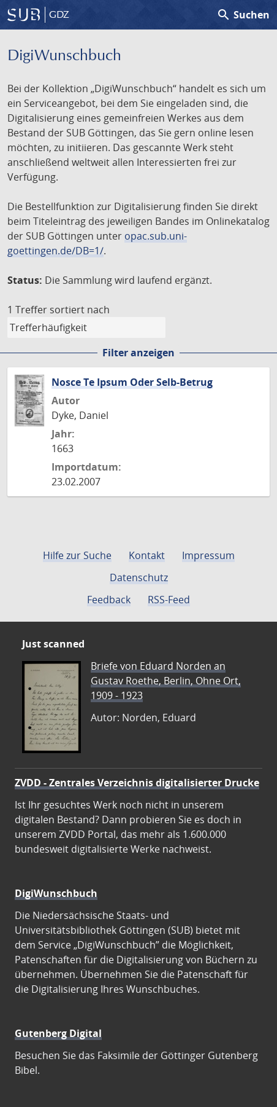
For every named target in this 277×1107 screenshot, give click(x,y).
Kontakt (147, 555)
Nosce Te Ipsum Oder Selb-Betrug (132, 382)
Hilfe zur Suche (77, 555)
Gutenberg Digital (58, 1033)
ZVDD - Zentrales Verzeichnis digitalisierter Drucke (137, 782)
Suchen (243, 14)
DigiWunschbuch (56, 893)
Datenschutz (139, 577)
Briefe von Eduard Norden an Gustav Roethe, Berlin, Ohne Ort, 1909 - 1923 (166, 680)
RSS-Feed (169, 599)
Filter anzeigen (138, 352)
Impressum (208, 555)
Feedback (109, 599)
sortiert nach (80, 309)
